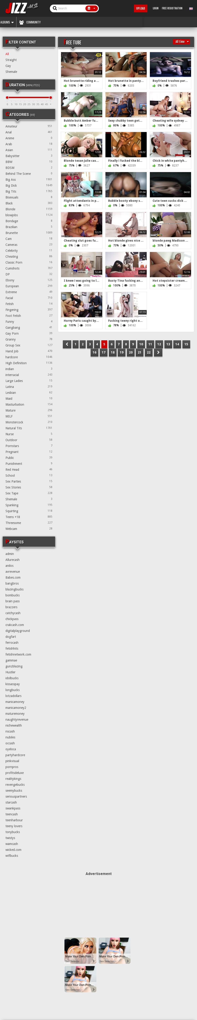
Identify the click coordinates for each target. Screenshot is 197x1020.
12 (159, 344)
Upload (140, 8)
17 (103, 352)
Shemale (11, 72)
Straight (11, 60)
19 (121, 352)
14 (177, 344)
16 (94, 352)
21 (139, 352)
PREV (67, 344)
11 (150, 344)
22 (149, 352)
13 (168, 344)
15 (186, 344)
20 (131, 352)
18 (113, 352)
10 (141, 344)
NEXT (158, 352)
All (7, 54)
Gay (8, 66)
